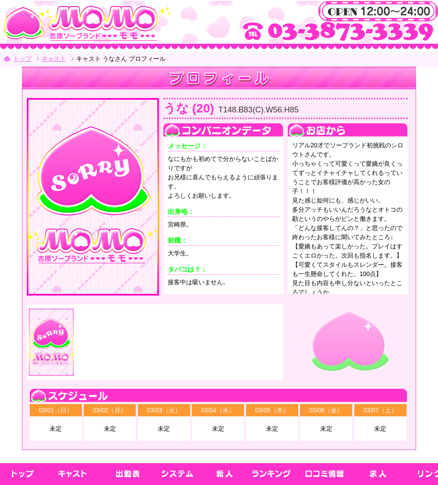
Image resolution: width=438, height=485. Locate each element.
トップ (22, 58)
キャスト (54, 58)
